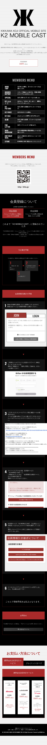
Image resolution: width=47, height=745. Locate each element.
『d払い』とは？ (9, 704)
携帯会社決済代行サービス (13, 661)
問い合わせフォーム (23, 629)
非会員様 (34, 213)
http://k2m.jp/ (23, 187)
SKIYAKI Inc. (42, 732)
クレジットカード (34, 663)
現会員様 (13, 213)
